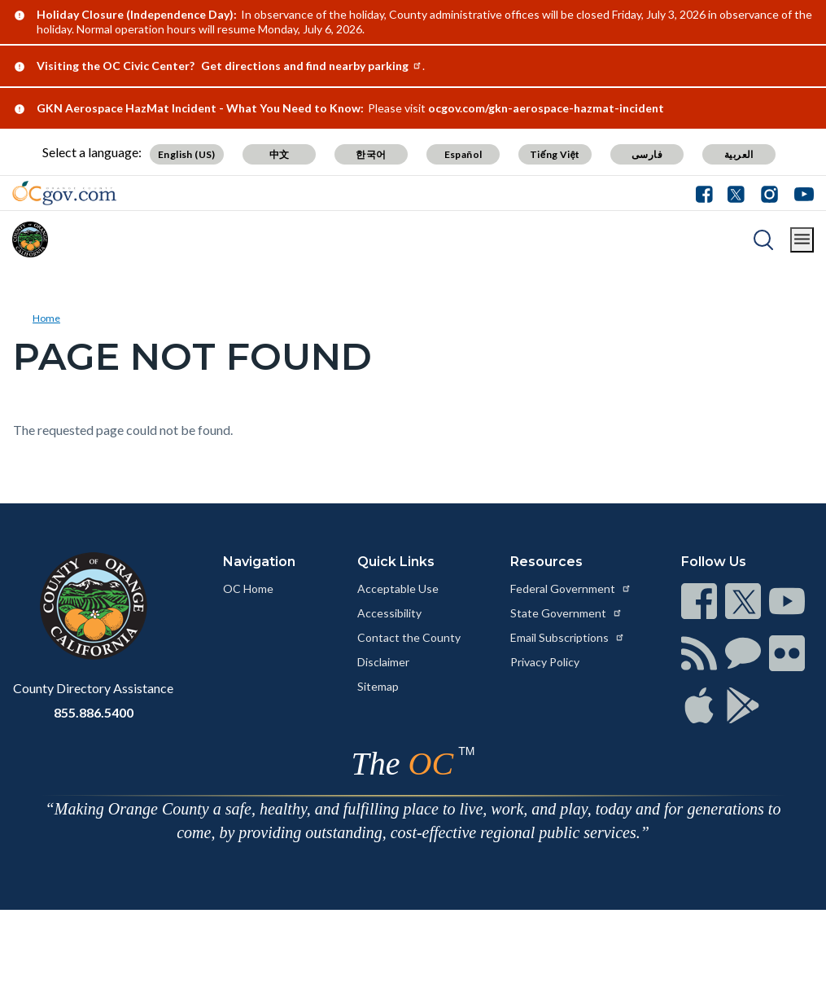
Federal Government (571, 588)
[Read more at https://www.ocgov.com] (93, 606)
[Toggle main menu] (802, 239)
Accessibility (389, 613)
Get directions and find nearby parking (311, 65)
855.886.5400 (93, 712)
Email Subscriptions (567, 637)
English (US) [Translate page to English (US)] (187, 154)
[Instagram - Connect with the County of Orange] (769, 193)
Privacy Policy (544, 662)
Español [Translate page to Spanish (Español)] (463, 154)
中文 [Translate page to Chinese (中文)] (279, 154)
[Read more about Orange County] (30, 239)
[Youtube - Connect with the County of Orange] (800, 193)
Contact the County (409, 637)
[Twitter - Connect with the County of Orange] (736, 193)
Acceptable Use (398, 588)
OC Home (248, 588)
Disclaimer (383, 662)
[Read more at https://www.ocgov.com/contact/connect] (699, 601)
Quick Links (396, 561)
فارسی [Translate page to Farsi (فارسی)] (647, 154)
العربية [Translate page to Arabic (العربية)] (739, 154)
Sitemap (378, 686)
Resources (546, 561)
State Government (566, 613)
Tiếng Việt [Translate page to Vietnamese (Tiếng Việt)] (555, 154)
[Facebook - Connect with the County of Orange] (708, 193)
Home (46, 318)
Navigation (259, 561)
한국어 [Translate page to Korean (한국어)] (371, 154)
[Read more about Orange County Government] (64, 193)
